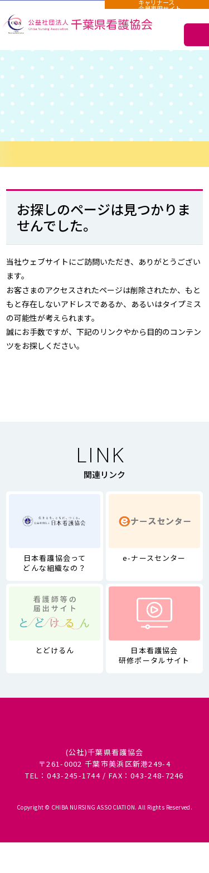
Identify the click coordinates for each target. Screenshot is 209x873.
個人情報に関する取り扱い (104, 733)
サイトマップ (154, 331)
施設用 (52, 10)
